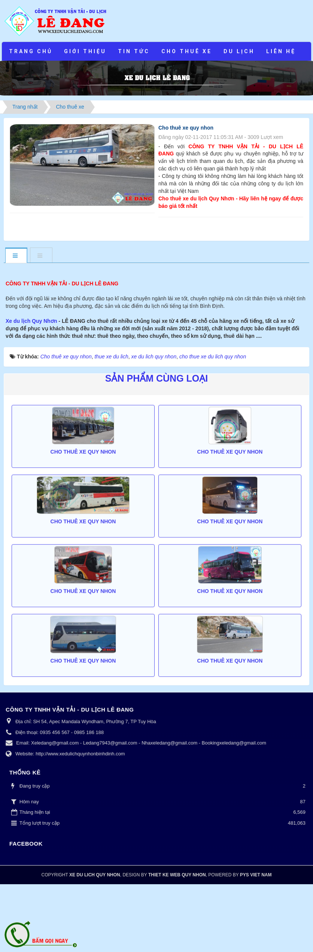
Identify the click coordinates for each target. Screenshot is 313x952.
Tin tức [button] (134, 51)
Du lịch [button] (239, 51)
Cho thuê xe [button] (186, 51)
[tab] (16, 256)
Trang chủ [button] (30, 51)
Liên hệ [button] (281, 51)
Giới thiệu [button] (85, 51)
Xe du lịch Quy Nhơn (32, 389)
